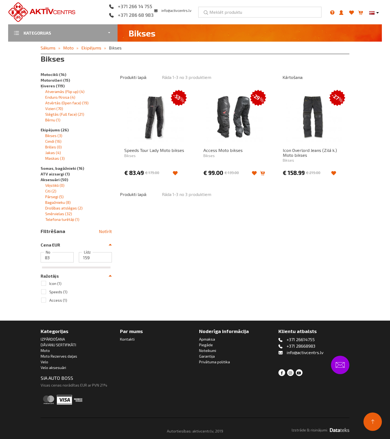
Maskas (55, 158)
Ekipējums (91, 47)
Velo (44, 362)
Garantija (207, 356)
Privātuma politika (214, 362)
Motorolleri (55, 80)
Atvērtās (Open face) (67, 103)
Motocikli (53, 74)
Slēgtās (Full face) (64, 114)
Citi (50, 191)
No (48, 252)
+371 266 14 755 (135, 6)
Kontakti (127, 339)
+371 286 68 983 (136, 15)
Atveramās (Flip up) (64, 91)
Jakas (53, 152)
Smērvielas (58, 213)
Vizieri (54, 108)
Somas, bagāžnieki (62, 168)
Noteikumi (207, 350)
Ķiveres (53, 86)
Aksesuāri (54, 179)
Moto (68, 47)
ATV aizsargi (55, 174)
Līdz (87, 252)
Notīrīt (105, 231)
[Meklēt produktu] (260, 12)
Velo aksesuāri (53, 367)
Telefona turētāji (62, 219)
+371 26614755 (301, 339)
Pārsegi (54, 196)
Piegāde (206, 344)
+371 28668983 (301, 345)
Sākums (48, 47)
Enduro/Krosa (60, 97)
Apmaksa (207, 339)
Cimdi (53, 141)
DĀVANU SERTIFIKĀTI (58, 344)
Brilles (53, 147)
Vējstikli (54, 185)
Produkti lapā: (133, 77)
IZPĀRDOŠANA (53, 339)
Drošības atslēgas (64, 208)
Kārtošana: (292, 77)
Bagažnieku (58, 202)
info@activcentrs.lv (176, 10)
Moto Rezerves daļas (59, 356)
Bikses (115, 47)
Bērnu (52, 120)
